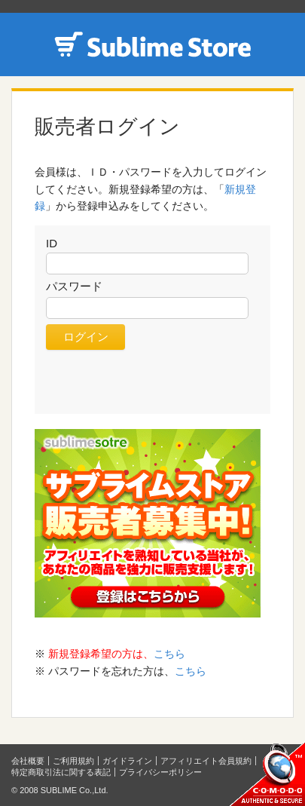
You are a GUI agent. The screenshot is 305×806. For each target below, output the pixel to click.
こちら (169, 654)
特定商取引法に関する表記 (61, 772)
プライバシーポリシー (160, 772)
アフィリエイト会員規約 (206, 760)
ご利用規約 (73, 760)
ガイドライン (127, 760)
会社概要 (27, 760)
